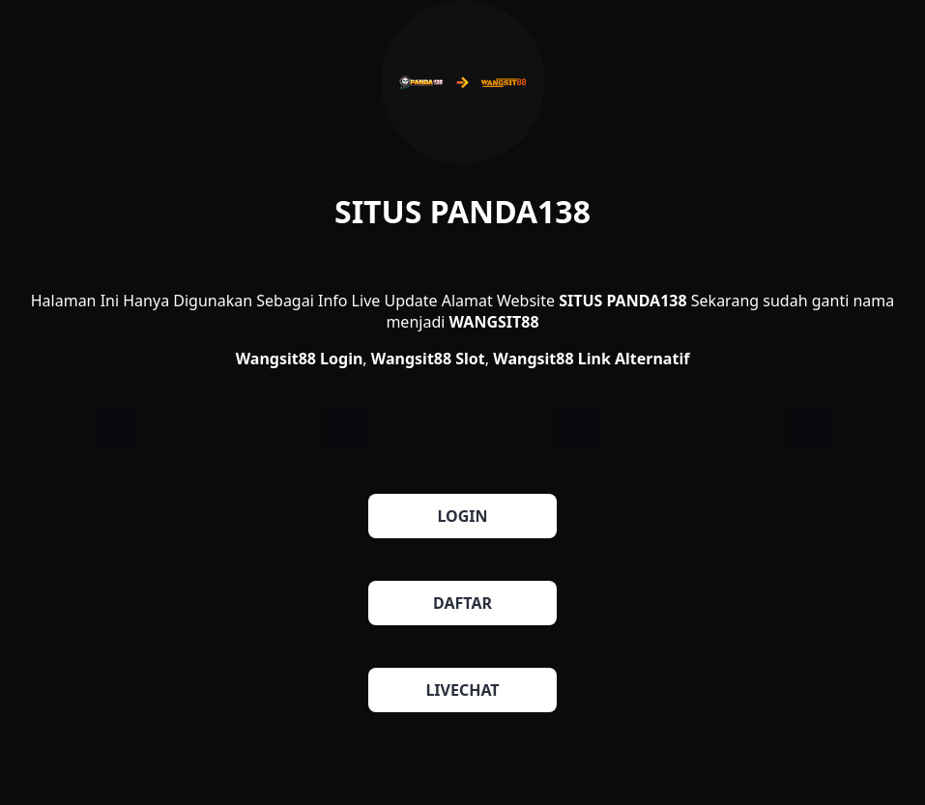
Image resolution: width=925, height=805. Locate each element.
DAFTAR (462, 603)
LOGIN (462, 516)
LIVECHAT (462, 690)
